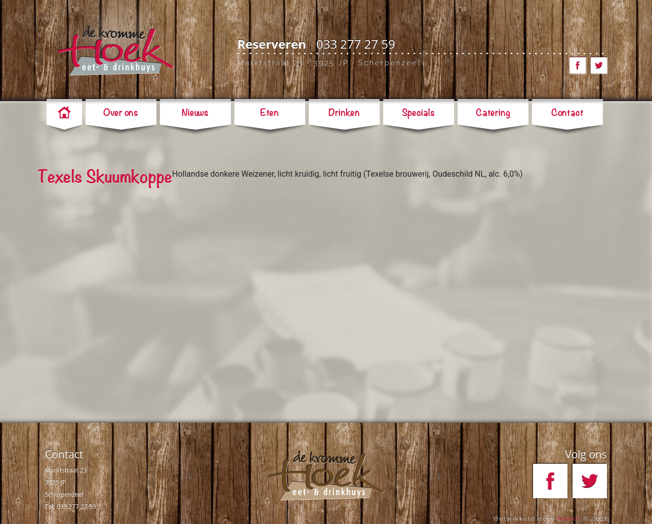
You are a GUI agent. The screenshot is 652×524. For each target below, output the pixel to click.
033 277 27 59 (355, 43)
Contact (64, 454)
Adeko (569, 518)
